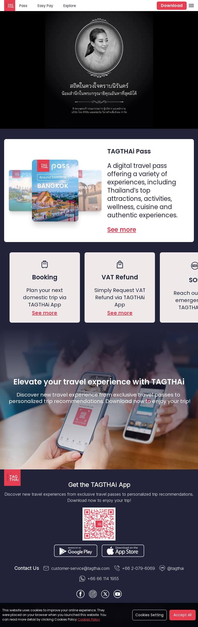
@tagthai (171, 568)
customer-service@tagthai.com (76, 568)
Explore (69, 5)
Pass (23, 5)
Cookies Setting (149, 614)
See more (44, 312)
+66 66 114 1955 (99, 579)
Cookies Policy (89, 619)
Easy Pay (45, 5)
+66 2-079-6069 (134, 568)
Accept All (183, 614)
